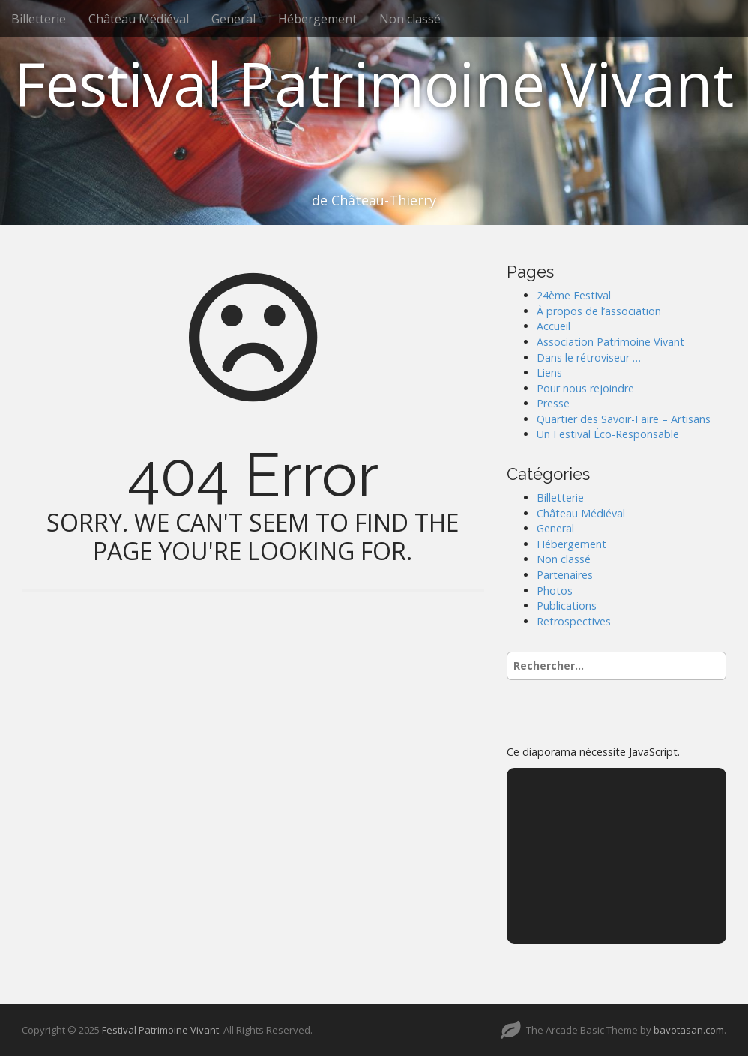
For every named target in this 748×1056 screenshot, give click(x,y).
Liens (549, 372)
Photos (555, 591)
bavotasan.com (689, 1029)
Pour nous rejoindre (585, 388)
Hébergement (317, 18)
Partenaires (565, 575)
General (233, 18)
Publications (567, 605)
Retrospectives (574, 621)
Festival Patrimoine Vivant (374, 83)
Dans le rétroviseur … (589, 357)
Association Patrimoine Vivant (610, 341)
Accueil (553, 326)
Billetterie (38, 18)
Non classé (410, 18)
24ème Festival (574, 295)
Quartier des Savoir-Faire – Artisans (624, 419)
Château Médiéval (138, 18)
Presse (553, 403)
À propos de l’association (599, 311)
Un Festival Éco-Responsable (608, 434)
